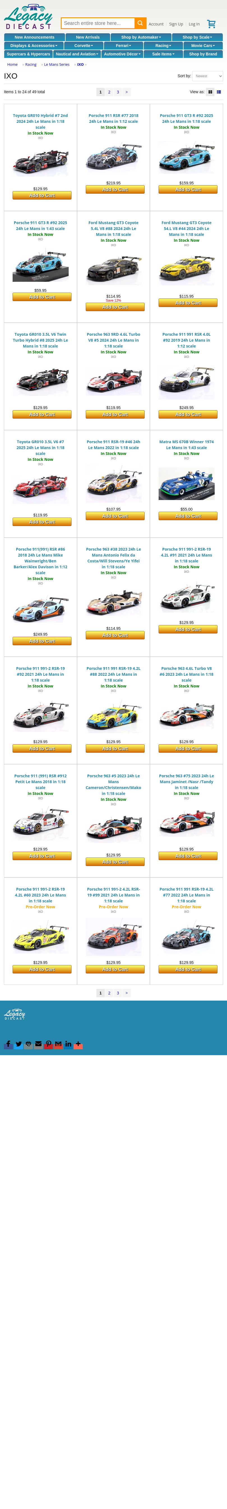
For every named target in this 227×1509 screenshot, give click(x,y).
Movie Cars (203, 45)
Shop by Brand (203, 54)
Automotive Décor (122, 54)
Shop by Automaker (141, 37)
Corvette (84, 45)
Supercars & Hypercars (28, 54)
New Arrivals (88, 37)
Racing (164, 45)
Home (12, 64)
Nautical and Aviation (77, 54)
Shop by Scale (197, 37)
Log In (194, 24)
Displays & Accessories (33, 45)
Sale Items (163, 54)
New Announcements (35, 37)
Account (156, 24)
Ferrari (123, 45)
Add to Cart (42, 195)
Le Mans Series (56, 64)
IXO (80, 64)
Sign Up (176, 24)
